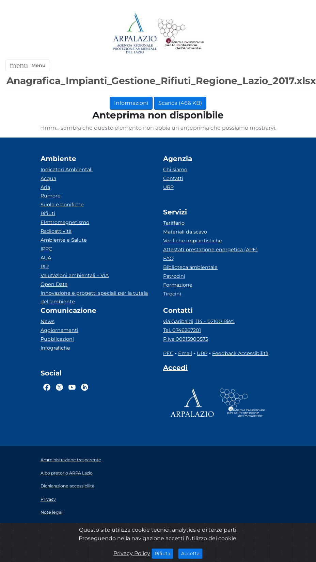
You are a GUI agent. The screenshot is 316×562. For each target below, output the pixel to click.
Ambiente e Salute (64, 240)
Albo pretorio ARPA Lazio (67, 473)
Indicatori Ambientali (67, 169)
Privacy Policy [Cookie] (131, 553)
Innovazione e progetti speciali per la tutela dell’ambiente (94, 297)
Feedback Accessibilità (240, 353)
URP (168, 187)
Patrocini (174, 276)
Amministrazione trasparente (71, 459)
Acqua (48, 178)
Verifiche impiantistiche (192, 241)
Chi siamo (175, 169)
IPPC (46, 249)
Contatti (173, 178)
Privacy (48, 499)
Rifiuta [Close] (164, 553)
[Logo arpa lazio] (134, 34)
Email (185, 353)
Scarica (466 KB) (180, 103)
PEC (168, 353)
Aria (45, 187)
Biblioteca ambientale (190, 267)
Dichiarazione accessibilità (67, 485)
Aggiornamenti (59, 330)
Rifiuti (48, 213)
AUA (46, 258)
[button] (27, 65)
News (47, 321)
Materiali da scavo (185, 232)
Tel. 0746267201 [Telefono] (182, 330)
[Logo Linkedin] (84, 387)
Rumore (51, 196)
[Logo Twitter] (59, 387)
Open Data (54, 284)
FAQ (168, 258)
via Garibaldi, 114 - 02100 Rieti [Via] (199, 321)
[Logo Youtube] (72, 387)
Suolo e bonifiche (62, 205)
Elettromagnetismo (65, 222)
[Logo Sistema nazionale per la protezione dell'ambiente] (180, 34)
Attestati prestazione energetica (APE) (210, 249)
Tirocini (172, 294)
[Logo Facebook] (47, 387)
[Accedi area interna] (175, 369)
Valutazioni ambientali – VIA (75, 275)
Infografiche (55, 348)
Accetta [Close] (192, 553)
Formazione (177, 285)
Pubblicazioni (57, 339)
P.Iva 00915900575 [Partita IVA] (185, 339)
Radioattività (56, 231)
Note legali (52, 512)
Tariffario (174, 223)
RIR (45, 266)
